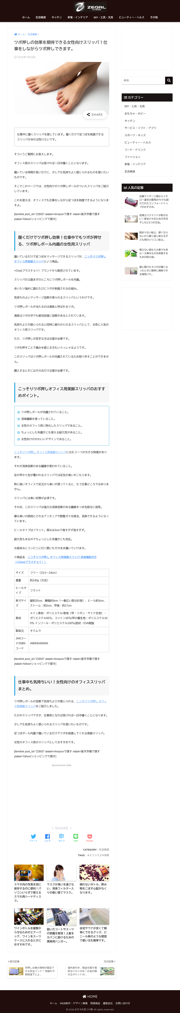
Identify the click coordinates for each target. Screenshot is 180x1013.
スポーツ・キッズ (135, 135)
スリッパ (94, 855)
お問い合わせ (122, 1003)
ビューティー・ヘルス (131, 17)
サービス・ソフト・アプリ (140, 128)
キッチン (57, 17)
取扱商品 (95, 1003)
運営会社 (108, 1003)
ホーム (26, 17)
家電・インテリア (78, 17)
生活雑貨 (41, 17)
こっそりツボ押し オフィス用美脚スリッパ (40, 452)
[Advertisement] (61, 792)
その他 (154, 17)
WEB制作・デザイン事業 (74, 1003)
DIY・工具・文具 (103, 17)
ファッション (132, 157)
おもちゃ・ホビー (135, 113)
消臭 (106, 855)
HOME (90, 996)
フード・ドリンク (135, 149)
